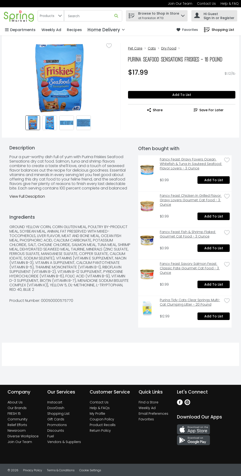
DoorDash (55, 408)
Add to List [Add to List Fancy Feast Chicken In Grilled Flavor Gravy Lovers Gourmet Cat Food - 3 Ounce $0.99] (213, 216)
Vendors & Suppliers (64, 441)
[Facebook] (180, 403)
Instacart (54, 402)
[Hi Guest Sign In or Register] (214, 15)
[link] (187, 29)
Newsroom (17, 430)
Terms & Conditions (61, 470)
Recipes (74, 30)
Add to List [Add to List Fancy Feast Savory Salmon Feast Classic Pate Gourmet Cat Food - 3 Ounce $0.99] (213, 284)
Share (155, 110)
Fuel (50, 436)
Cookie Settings (90, 470)
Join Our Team (180, 3)
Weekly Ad (51, 30)
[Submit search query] (116, 16)
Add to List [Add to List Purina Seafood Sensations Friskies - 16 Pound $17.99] (181, 94)
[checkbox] (109, 46)
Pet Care (135, 48)
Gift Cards (55, 419)
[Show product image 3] (66, 122)
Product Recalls (103, 425)
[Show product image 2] (49, 122)
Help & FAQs (100, 408)
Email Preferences (153, 413)
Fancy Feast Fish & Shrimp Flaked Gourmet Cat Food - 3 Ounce (188, 234)
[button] (183, 14)
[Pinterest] (187, 403)
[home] (20, 16)
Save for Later (209, 110)
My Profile (97, 413)
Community (18, 419)
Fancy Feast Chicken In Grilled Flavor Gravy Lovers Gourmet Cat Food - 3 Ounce (191, 200)
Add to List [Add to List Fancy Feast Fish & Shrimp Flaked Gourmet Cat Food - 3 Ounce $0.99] (213, 248)
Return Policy (100, 430)
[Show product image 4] (83, 122)
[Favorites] (187, 29)
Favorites (146, 419)
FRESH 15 (14, 413)
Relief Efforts (17, 425)
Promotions (57, 425)
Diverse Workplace (23, 436)
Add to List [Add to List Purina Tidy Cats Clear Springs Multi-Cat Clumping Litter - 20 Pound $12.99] (213, 316)
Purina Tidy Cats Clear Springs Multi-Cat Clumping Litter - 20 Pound (190, 302)
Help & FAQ (230, 3)
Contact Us (206, 3)
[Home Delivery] (106, 30)
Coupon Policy (102, 419)
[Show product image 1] (32, 122)
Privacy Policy (32, 470)
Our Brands (17, 408)
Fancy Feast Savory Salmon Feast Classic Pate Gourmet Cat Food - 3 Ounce (190, 268)
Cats (152, 48)
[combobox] (51, 15)
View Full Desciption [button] (27, 196)
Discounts (55, 430)
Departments (20, 30)
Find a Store (148, 402)
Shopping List (58, 413)
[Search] (93, 16)
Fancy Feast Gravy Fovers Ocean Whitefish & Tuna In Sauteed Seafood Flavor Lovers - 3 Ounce (191, 164)
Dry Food (168, 48)
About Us (15, 402)
